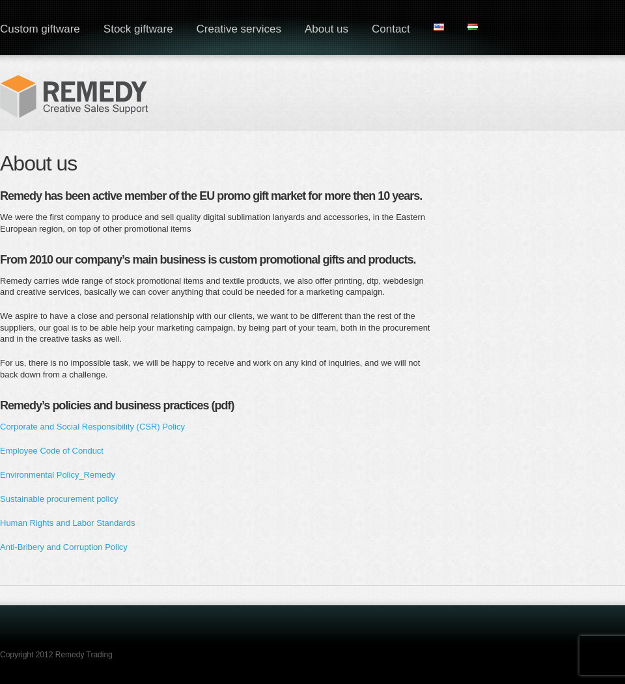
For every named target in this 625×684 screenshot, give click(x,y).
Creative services (239, 29)
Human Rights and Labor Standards (67, 523)
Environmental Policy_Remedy (57, 475)
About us (326, 29)
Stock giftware (138, 29)
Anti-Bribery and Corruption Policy (64, 547)
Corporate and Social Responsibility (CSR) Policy (92, 426)
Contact (391, 29)
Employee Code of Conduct (52, 451)
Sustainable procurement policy (59, 499)
